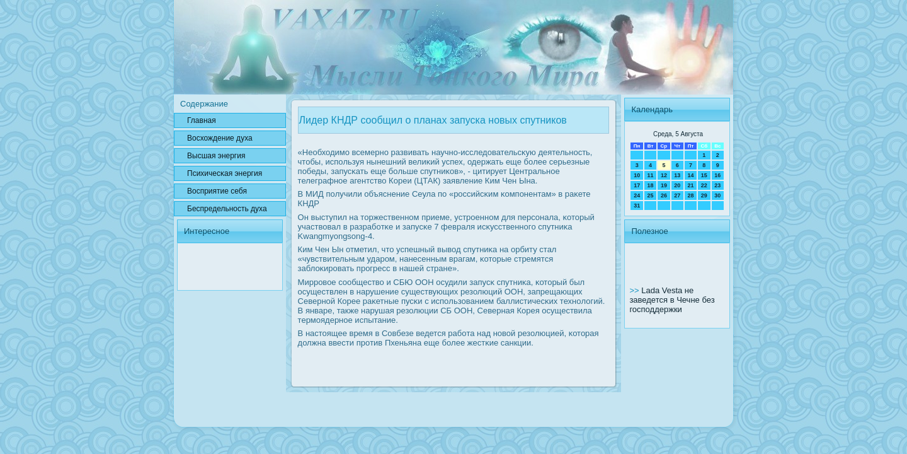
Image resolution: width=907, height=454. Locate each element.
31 (637, 205)
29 (704, 195)
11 (650, 175)
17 (637, 185)
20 (677, 185)
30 (717, 195)
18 (650, 185)
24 (637, 195)
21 (690, 185)
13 (677, 175)
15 (704, 175)
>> (635, 290)
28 (690, 195)
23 (717, 185)
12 (664, 175)
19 (664, 185)
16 (717, 175)
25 (650, 195)
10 (637, 175)
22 (704, 185)
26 (664, 195)
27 (677, 195)
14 (690, 175)
